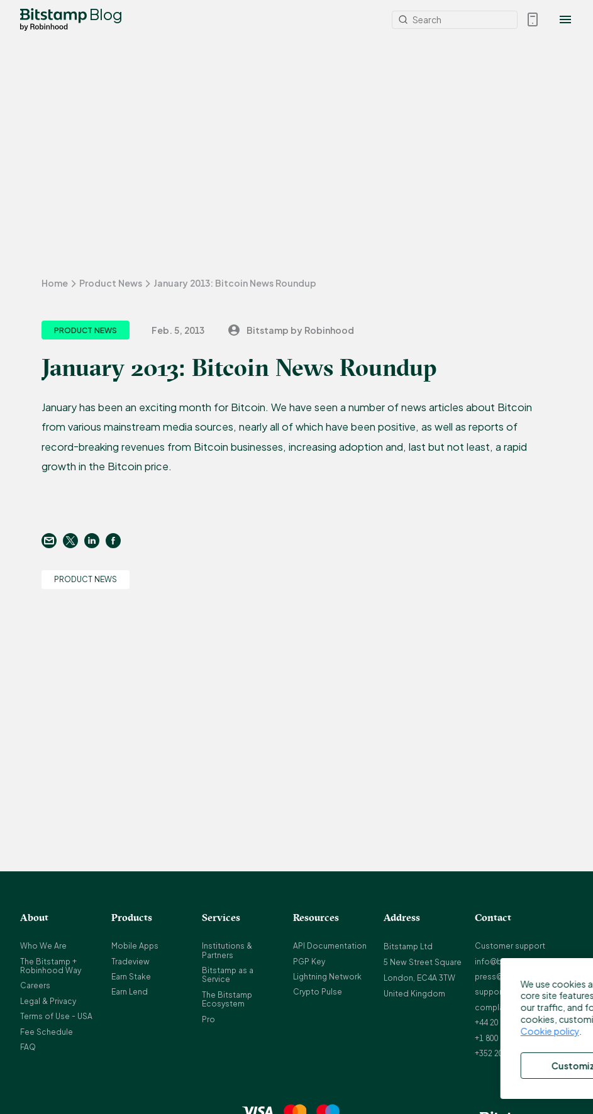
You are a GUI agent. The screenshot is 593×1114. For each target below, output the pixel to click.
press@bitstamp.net (513, 976)
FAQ (28, 1047)
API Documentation (330, 946)
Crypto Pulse (317, 991)
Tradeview (130, 961)
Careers (35, 985)
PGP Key (309, 961)
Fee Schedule (46, 1032)
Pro (208, 1019)
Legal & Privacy (48, 1001)
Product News (110, 283)
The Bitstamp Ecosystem (227, 999)
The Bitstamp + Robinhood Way (50, 966)
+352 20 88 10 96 (505, 1053)
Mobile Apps (134, 946)
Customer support (510, 946)
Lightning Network (327, 976)
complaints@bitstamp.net (524, 1007)
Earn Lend (129, 991)
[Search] (455, 20)
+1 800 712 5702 (504, 1038)
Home (55, 283)
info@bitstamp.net (510, 961)
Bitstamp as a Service (227, 975)
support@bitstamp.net (517, 991)
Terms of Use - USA (56, 1016)
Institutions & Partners (227, 950)
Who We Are (43, 946)
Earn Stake (131, 976)
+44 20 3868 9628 (506, 1022)
